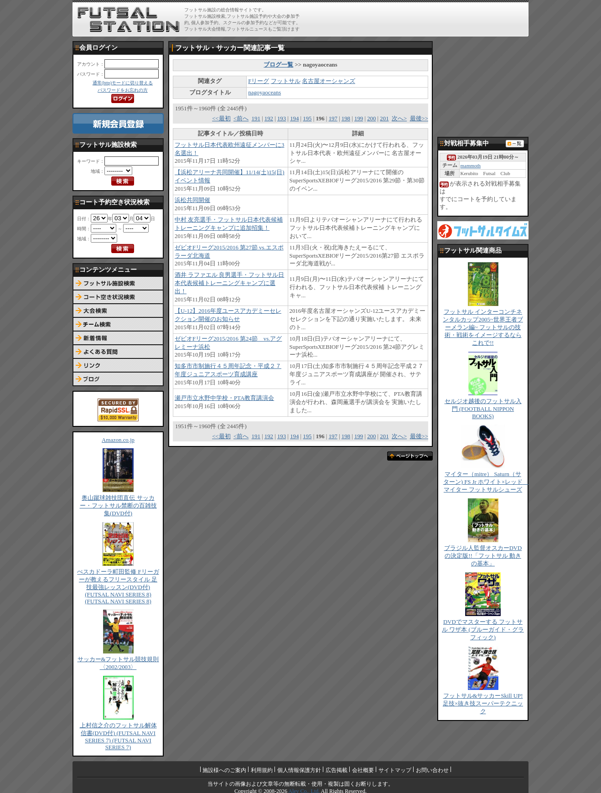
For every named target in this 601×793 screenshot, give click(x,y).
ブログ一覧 (278, 65)
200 (371, 118)
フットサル (285, 81)
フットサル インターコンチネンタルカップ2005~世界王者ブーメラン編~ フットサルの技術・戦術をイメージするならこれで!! (483, 327)
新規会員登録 (118, 123)
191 (256, 118)
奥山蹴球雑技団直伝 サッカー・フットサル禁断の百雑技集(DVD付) (118, 506)
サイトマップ (394, 770)
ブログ (118, 379)
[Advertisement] (419, 19)
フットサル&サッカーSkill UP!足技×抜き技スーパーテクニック (483, 704)
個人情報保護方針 (299, 770)
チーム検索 (118, 325)
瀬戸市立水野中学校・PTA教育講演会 (224, 398)
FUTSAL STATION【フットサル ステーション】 (128, 19)
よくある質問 (118, 352)
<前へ (241, 118)
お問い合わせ (432, 770)
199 (358, 118)
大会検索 (118, 311)
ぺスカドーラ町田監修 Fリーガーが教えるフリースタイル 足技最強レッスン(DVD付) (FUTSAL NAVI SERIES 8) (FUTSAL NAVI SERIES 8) (118, 587)
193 (281, 118)
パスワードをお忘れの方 (123, 90)
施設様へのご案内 (224, 770)
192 (268, 118)
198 (346, 118)
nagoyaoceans (264, 92)
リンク (118, 366)
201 (384, 118)
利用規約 (262, 770)
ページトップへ (410, 456)
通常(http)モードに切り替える (123, 82)
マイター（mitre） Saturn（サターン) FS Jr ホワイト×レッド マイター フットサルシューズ (486, 482)
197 (333, 118)
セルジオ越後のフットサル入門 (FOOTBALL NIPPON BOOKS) (483, 409)
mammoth (470, 165)
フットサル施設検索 (118, 283)
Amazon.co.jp (118, 440)
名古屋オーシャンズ (328, 81)
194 (294, 118)
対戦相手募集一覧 (515, 143)
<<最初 (221, 118)
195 (307, 118)
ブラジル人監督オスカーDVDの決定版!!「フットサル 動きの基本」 (483, 556)
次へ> (399, 118)
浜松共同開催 (192, 200)
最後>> (419, 118)
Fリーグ (258, 81)
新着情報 (118, 338)
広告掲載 (336, 770)
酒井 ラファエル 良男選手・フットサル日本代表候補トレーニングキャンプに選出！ (229, 283)
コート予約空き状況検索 (118, 297)
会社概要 (363, 770)
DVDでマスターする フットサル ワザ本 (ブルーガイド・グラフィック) (483, 630)
